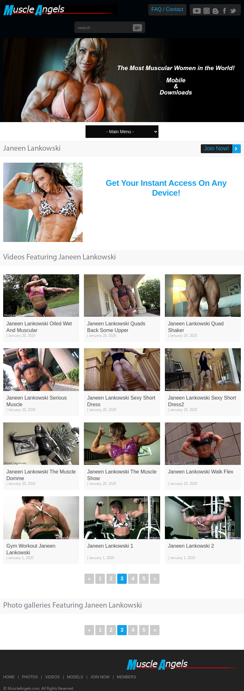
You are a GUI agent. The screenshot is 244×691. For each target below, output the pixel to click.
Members (126, 677)
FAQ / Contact (167, 9)
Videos (52, 677)
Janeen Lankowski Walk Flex (201, 471)
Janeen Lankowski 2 (191, 546)
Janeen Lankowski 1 (110, 546)
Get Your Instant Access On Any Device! (166, 188)
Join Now (100, 677)
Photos (30, 677)
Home (9, 677)
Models (75, 677)
